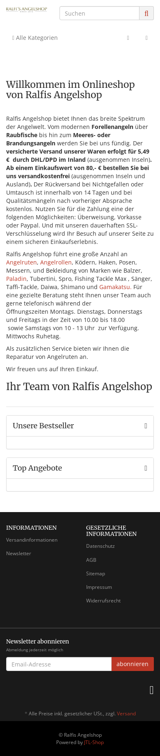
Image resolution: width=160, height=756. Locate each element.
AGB (91, 559)
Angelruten (21, 262)
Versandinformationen (31, 539)
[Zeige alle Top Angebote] (145, 468)
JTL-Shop (94, 742)
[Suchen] (99, 13)
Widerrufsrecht (103, 600)
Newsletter (18, 553)
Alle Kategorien (35, 37)
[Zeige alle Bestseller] (145, 426)
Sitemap (95, 573)
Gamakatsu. (115, 287)
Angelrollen (56, 262)
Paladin (16, 279)
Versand (126, 713)
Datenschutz (100, 545)
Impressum (99, 587)
